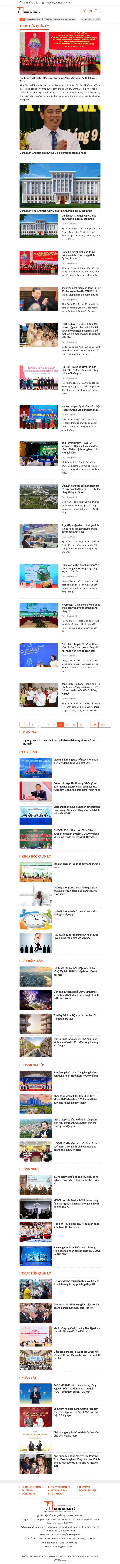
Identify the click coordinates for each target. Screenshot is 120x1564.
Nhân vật (29, 1377)
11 (67, 725)
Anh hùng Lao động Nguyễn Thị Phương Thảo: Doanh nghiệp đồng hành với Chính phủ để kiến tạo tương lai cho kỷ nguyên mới (76, 1461)
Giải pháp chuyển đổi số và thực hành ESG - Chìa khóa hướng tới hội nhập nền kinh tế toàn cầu (80, 647)
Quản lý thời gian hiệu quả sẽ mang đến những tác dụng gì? (75, 913)
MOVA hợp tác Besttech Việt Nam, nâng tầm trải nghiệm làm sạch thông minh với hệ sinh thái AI (76, 1203)
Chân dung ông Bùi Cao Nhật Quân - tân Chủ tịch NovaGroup (76, 1434)
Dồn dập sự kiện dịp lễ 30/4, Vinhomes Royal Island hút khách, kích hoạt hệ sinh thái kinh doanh (76, 995)
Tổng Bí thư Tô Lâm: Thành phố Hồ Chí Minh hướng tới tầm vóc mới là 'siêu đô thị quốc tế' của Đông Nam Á (81, 689)
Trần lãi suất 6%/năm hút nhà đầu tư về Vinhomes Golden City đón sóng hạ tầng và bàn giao (75, 1042)
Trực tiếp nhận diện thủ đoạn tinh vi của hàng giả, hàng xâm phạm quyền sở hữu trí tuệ (80, 528)
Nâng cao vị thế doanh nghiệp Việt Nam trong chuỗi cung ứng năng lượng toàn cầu (81, 568)
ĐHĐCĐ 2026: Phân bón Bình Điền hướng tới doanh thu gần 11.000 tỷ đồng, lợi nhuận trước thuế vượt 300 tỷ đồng (76, 833)
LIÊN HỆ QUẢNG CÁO (77, 1556)
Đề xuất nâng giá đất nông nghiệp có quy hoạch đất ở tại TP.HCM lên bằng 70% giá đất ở (81, 489)
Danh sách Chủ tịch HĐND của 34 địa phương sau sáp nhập (53, 153)
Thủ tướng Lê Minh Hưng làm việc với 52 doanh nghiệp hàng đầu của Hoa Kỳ (76, 1306)
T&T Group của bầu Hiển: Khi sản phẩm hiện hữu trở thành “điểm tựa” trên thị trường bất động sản (75, 1123)
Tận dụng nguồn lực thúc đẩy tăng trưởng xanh (76, 866)
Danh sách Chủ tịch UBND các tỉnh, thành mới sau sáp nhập (79, 217)
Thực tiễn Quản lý (69, 224)
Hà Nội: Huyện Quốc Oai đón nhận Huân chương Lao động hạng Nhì (81, 408)
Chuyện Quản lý (60, 1487)
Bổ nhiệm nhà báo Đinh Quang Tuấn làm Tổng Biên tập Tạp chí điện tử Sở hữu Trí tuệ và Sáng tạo (75, 1412)
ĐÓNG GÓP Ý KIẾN (56, 1556)
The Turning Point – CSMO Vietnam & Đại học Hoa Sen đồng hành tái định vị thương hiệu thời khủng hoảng (80, 448)
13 (81, 725)
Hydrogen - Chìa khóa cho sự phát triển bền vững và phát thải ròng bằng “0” (81, 608)
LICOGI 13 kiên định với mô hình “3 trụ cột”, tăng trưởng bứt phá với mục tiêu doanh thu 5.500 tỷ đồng (75, 1146)
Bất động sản (32, 960)
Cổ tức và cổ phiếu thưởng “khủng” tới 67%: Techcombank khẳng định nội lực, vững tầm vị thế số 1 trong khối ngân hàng (76, 786)
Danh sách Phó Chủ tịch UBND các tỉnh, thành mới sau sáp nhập (56, 211)
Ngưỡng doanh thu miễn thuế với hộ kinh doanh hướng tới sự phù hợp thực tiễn (59, 742)
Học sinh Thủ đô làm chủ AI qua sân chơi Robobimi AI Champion (76, 1226)
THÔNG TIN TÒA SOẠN (33, 1556)
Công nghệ (30, 1169)
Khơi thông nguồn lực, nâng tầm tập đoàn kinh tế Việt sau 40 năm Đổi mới (76, 1330)
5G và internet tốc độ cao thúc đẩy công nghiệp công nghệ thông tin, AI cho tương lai (76, 1180)
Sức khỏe (56, 1494)
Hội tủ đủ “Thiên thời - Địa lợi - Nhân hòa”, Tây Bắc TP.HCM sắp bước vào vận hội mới (44, 19)
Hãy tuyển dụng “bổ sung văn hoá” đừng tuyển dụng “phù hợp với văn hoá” (75, 936)
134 (94, 725)
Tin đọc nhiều (29, 732)
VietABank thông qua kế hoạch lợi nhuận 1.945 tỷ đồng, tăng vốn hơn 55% (76, 761)
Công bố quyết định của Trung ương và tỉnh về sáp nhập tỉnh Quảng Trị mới (78, 255)
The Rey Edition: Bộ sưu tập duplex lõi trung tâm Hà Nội (74, 1017)
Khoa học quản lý (36, 856)
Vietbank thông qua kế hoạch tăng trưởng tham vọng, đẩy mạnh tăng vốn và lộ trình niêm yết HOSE (76, 810)
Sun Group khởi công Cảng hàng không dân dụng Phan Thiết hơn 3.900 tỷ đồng (75, 1074)
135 (102, 725)
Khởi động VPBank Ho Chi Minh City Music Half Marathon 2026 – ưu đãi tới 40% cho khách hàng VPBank (75, 1099)
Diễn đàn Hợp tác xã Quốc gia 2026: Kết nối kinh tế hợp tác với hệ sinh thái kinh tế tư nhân (76, 1355)
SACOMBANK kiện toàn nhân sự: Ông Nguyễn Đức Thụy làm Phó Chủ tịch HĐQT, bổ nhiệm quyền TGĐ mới (74, 1388)
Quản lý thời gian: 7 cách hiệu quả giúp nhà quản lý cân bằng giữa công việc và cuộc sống (75, 891)
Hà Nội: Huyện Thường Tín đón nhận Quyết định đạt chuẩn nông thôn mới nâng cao (80, 370)
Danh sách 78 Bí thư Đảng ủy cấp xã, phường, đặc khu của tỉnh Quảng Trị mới (59, 80)
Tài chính (29, 752)
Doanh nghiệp (33, 1065)
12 (74, 725)
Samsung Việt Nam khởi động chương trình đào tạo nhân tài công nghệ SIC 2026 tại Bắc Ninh (76, 1251)
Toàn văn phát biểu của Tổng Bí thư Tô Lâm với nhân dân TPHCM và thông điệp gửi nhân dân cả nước (81, 291)
